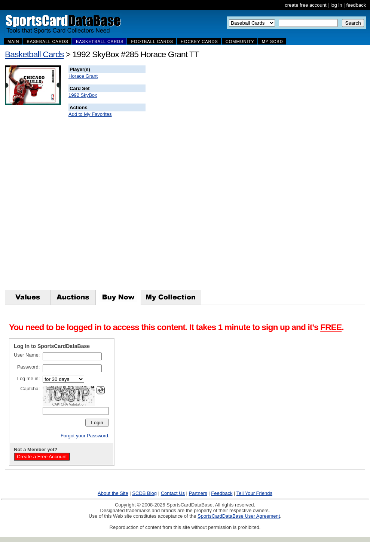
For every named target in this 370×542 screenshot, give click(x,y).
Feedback (221, 493)
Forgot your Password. (85, 435)
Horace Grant (83, 76)
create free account (305, 5)
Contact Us (173, 493)
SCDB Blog (144, 493)
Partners (198, 493)
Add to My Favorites (90, 114)
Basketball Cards (34, 54)
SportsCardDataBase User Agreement (239, 516)
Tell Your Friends (254, 493)
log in (336, 5)
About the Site (113, 493)
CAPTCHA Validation (69, 404)
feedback (356, 5)
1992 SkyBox (82, 95)
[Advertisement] (281, 177)
